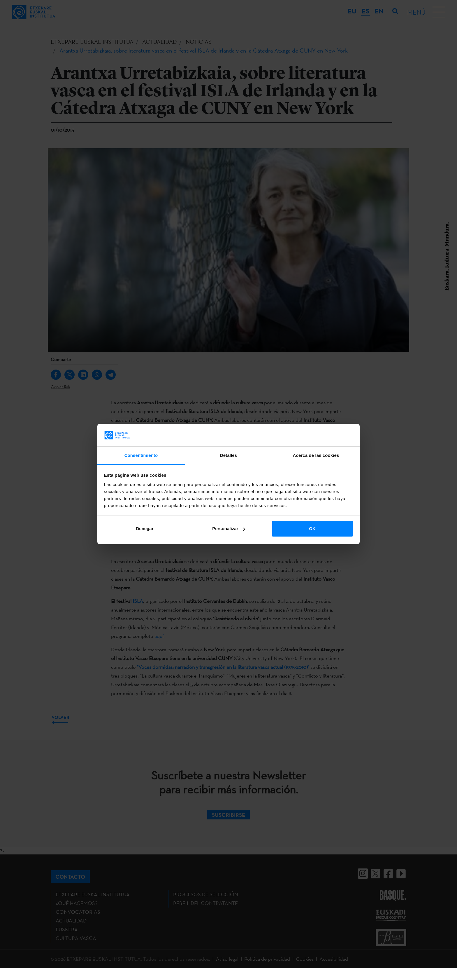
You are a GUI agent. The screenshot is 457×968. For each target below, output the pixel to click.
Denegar (144, 528)
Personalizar (228, 528)
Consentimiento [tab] (141, 455)
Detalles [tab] (228, 455)
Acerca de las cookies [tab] (316, 455)
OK (312, 528)
